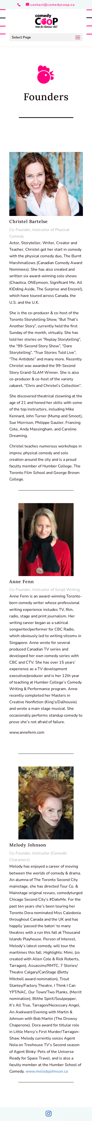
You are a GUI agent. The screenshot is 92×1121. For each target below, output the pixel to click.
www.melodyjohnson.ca (47, 1071)
